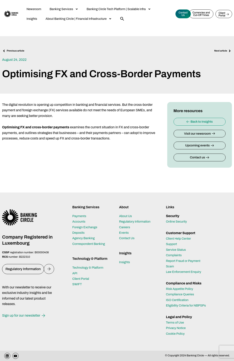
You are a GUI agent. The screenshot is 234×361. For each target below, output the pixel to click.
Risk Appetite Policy (181, 283)
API (75, 267)
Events (124, 227)
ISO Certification (178, 294)
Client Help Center (179, 233)
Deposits (79, 227)
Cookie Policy (176, 333)
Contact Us (127, 232)
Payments (79, 210)
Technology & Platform (89, 262)
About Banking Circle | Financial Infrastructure (78, 18)
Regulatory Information (136, 216)
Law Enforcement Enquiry (185, 266)
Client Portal (81, 273)
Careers (125, 221)
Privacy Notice (176, 328)
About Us (126, 210)
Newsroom (34, 9)
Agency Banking (84, 232)
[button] (122, 19)
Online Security (177, 216)
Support (172, 238)
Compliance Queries (181, 289)
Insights (32, 18)
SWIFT (77, 279)
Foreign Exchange (85, 221)
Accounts (79, 216)
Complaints (174, 249)
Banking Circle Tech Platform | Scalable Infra (119, 9)
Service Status (177, 244)
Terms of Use (176, 322)
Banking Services (64, 9)
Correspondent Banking (90, 238)
